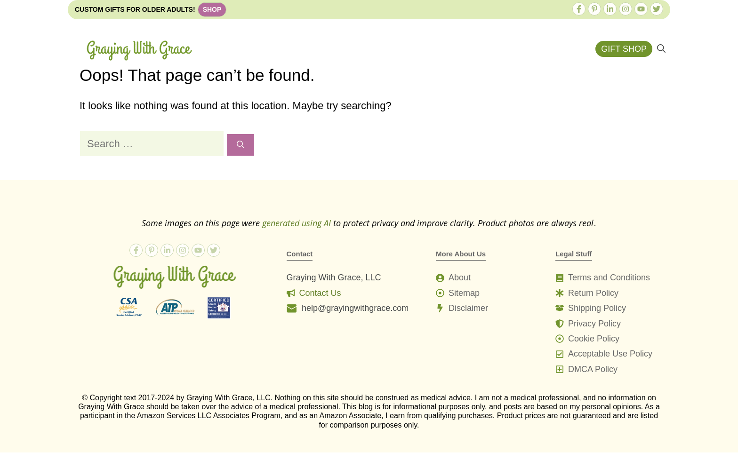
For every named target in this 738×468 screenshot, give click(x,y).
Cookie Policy (593, 338)
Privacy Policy (594, 323)
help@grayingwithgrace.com (355, 308)
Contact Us (320, 293)
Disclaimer (468, 308)
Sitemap (464, 293)
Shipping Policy (597, 308)
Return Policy (593, 293)
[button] (661, 49)
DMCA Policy (593, 369)
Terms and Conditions (609, 277)
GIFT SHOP (624, 49)
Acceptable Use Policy (610, 353)
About (460, 277)
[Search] (240, 145)
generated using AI (296, 223)
